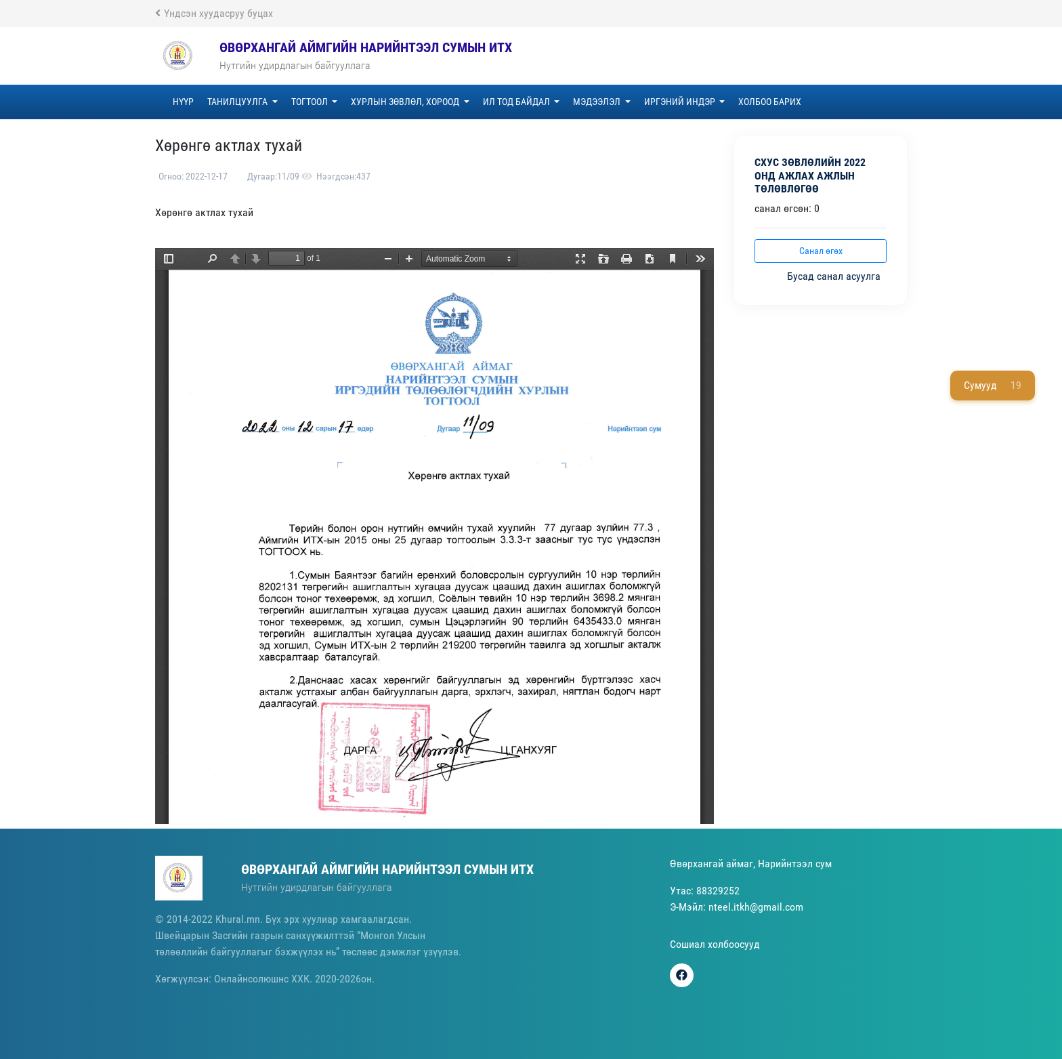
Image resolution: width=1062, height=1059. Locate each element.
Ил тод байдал (517, 101)
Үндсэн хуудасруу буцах (214, 13)
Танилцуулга (238, 101)
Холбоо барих (769, 101)
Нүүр (183, 101)
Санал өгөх (821, 250)
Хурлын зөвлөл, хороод (406, 101)
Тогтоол (310, 101)
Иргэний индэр (680, 101)
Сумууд (992, 385)
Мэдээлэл (597, 101)
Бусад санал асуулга (835, 276)
